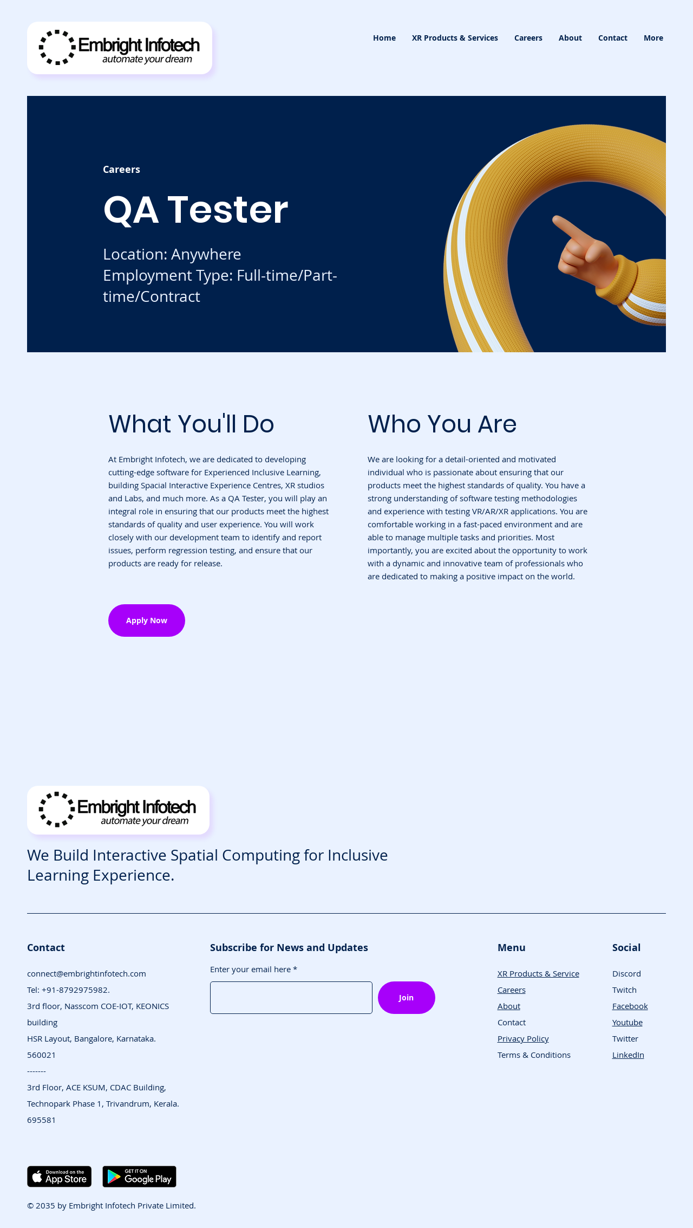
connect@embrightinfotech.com (86, 973)
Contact (512, 1022)
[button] (455, 38)
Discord (626, 973)
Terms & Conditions (534, 1054)
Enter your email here (250, 969)
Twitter (625, 1038)
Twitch (624, 989)
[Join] (406, 997)
